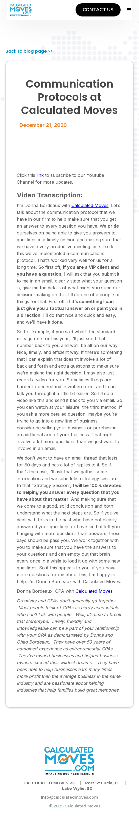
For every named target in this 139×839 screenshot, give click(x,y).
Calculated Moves (90, 205)
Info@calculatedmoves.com (69, 797)
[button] (126, 10)
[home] (20, 10)
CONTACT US (98, 9)
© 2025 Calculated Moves (75, 806)
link (41, 175)
